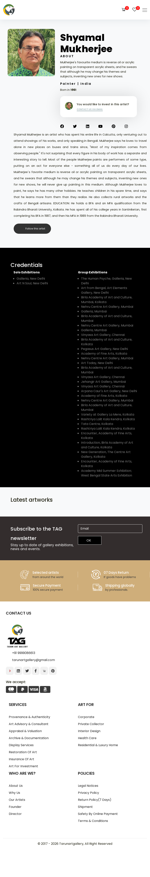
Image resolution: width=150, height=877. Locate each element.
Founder (15, 807)
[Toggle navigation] (143, 9)
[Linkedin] (92, 126)
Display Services (21, 745)
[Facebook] (66, 126)
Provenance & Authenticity (29, 717)
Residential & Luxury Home (98, 745)
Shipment (85, 807)
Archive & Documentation (29, 738)
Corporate (86, 717)
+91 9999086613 (23, 653)
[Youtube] (105, 126)
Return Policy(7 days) (94, 800)
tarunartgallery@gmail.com (33, 660)
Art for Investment (23, 766)
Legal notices (88, 785)
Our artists (17, 800)
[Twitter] (79, 126)
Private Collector (91, 724)
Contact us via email (90, 109)
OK (89, 540)
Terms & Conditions (93, 821)
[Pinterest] (118, 126)
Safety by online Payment (98, 814)
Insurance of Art (21, 759)
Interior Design (89, 731)
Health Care (87, 738)
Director (15, 814)
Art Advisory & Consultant (28, 724)
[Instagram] (131, 126)
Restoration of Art (23, 752)
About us (16, 785)
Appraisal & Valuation (25, 731)
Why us (14, 792)
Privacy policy (88, 792)
